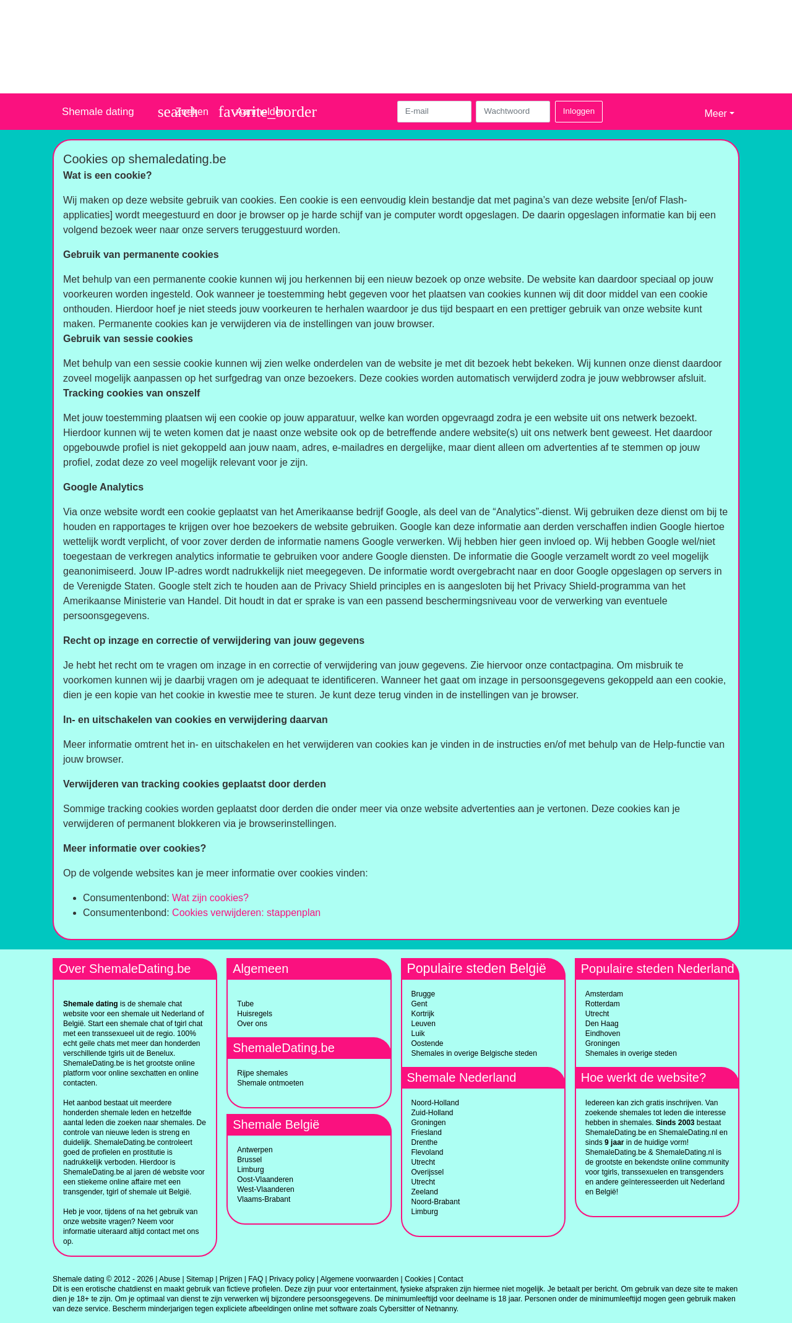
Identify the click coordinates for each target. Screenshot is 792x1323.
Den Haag (602, 1023)
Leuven (423, 1023)
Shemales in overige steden (631, 1053)
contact (159, 1231)
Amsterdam (604, 994)
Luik (418, 1033)
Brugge (423, 994)
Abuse (169, 1279)
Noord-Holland (435, 1102)
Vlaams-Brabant (263, 1199)
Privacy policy (291, 1279)
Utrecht (423, 1162)
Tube (245, 1004)
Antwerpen (254, 1149)
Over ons (252, 1023)
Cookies (418, 1279)
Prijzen (231, 1279)
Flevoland (427, 1152)
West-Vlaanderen (266, 1189)
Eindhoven (603, 1033)
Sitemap (199, 1279)
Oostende (427, 1043)
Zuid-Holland (432, 1112)
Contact (450, 1279)
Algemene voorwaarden (360, 1279)
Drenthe (424, 1142)
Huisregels (254, 1013)
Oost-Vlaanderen (265, 1179)
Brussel (249, 1159)
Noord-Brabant (435, 1201)
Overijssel (427, 1172)
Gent (419, 1004)
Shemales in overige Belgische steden (474, 1053)
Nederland (178, 1013)
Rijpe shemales (262, 1073)
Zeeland (424, 1192)
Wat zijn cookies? (210, 898)
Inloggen (579, 111)
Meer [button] (715, 113)
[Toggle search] (183, 111)
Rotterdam (602, 1004)
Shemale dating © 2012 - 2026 (103, 1279)
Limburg (250, 1169)
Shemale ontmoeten (270, 1083)
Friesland (426, 1132)
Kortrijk (422, 1013)
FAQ (255, 1279)
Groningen (428, 1122)
